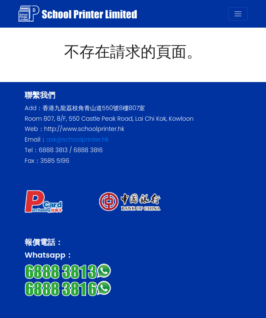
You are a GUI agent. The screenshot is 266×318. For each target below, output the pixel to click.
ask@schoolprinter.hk (77, 139)
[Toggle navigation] (238, 14)
